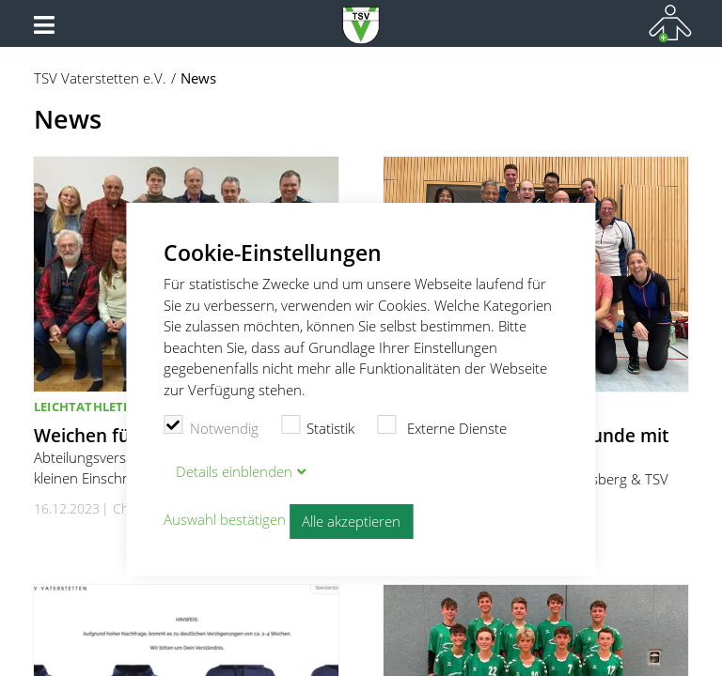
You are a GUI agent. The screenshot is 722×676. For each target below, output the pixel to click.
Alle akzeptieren (351, 521)
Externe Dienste (442, 426)
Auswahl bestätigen (225, 519)
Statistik (318, 426)
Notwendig (211, 426)
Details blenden (234, 471)
